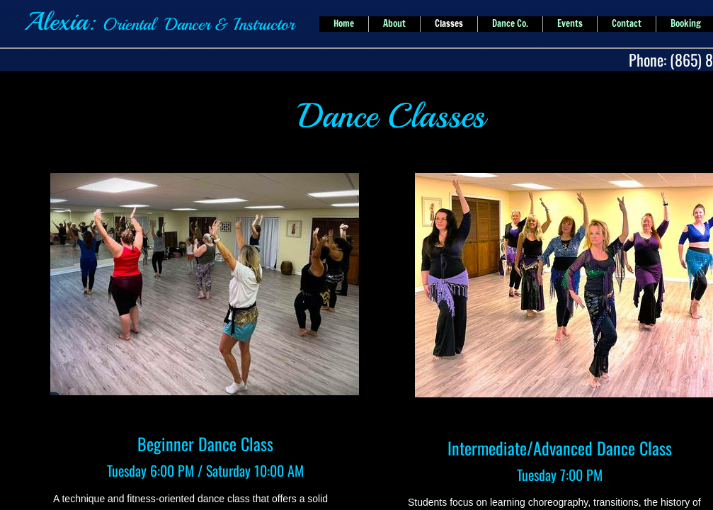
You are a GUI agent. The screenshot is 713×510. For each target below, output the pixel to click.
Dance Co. (510, 23)
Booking (686, 23)
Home (343, 23)
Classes (449, 23)
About (394, 23)
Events (570, 23)
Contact (626, 23)
